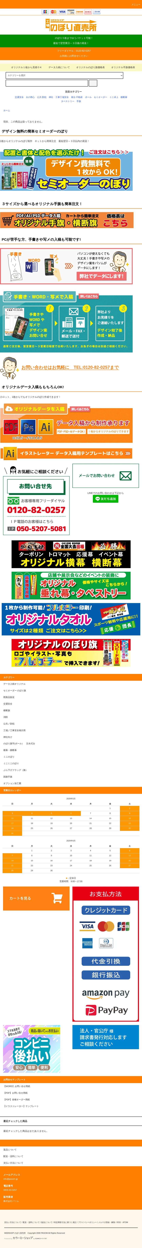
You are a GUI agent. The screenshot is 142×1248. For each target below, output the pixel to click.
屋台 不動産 (77, 97)
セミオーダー (100, 97)
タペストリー (67, 101)
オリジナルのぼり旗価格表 (88, 67)
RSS (119, 1222)
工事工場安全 (62, 97)
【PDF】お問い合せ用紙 (15, 1093)
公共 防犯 (42, 97)
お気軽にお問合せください (74, 56)
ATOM (125, 1222)
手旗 (79, 101)
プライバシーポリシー (87, 1222)
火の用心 (30, 97)
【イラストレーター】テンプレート (21, 1106)
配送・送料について (31, 1222)
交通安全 (19, 97)
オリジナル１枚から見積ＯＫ (24, 67)
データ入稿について (57, 67)
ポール (88, 97)
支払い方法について (12, 1222)
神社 (51, 97)
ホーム (6, 110)
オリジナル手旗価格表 (121, 67)
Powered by (25, 1238)
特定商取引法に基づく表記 (65, 1222)
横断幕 (124, 97)
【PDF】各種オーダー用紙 (16, 1099)
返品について (46, 1222)
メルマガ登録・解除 (106, 1222)
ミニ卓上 (114, 97)
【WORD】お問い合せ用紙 (16, 1086)
